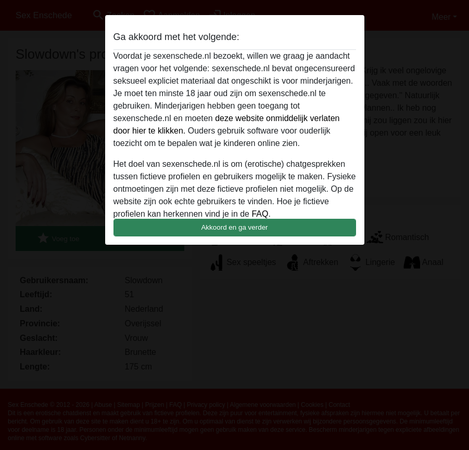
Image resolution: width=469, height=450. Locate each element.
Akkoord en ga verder (234, 227)
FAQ (259, 213)
